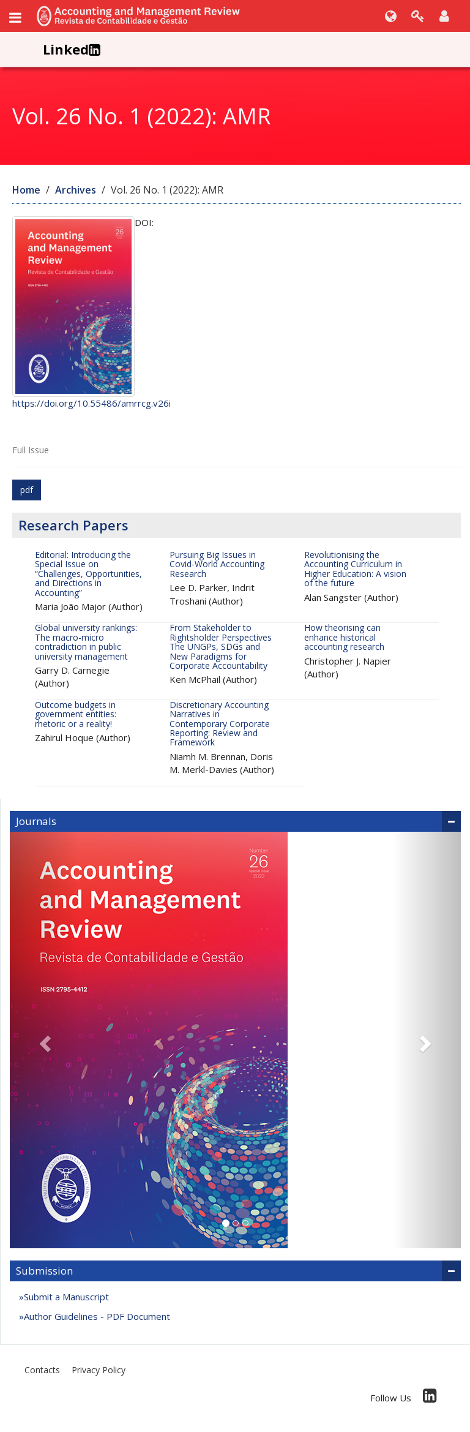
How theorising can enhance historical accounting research (344, 637)
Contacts (42, 1370)
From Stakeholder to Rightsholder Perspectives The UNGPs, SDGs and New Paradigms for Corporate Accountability (221, 646)
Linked (71, 49)
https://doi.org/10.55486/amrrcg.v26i (91, 403)
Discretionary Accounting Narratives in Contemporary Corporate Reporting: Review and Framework (220, 723)
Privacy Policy (98, 1370)
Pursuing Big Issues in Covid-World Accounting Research (217, 564)
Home (26, 190)
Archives (75, 190)
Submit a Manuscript (66, 1297)
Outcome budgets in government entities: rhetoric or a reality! (75, 714)
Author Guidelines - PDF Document (98, 1316)
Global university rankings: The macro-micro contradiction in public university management (86, 641)
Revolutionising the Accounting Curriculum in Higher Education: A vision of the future (355, 569)
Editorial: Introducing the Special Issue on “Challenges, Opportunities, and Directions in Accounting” (88, 573)
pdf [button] (26, 490)
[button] (44, 1040)
